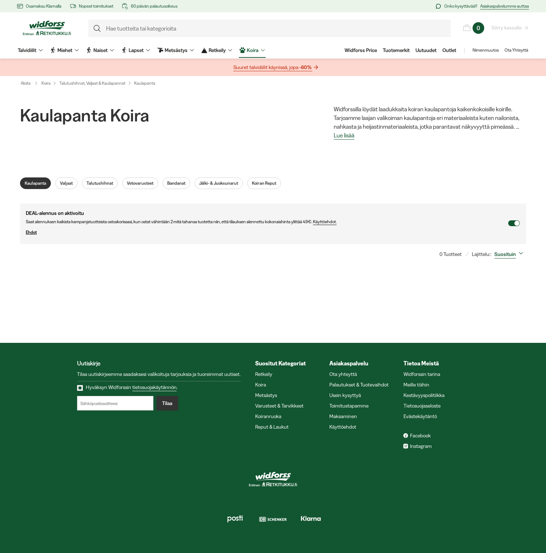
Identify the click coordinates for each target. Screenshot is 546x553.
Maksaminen (343, 416)
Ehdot (267, 232)
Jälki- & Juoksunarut (218, 183)
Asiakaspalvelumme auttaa (504, 6)
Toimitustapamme (349, 405)
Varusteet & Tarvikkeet (279, 405)
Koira (46, 83)
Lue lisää (344, 136)
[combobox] (510, 254)
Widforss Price (361, 50)
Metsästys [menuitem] (176, 50)
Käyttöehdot (342, 427)
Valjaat (66, 183)
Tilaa (167, 403)
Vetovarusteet (140, 183)
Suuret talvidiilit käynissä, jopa (272, 67)
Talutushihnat (99, 183)
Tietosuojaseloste (422, 405)
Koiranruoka (268, 416)
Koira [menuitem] (252, 50)
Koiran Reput (264, 183)
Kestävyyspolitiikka (424, 395)
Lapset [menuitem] (136, 50)
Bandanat (176, 183)
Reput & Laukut (272, 427)
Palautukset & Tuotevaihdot (359, 384)
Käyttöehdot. (325, 221)
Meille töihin (416, 384)
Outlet (449, 50)
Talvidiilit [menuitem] (30, 50)
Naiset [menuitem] (100, 50)
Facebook (420, 435)
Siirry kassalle (506, 27)
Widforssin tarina (422, 374)
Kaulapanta (144, 83)
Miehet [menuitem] (64, 50)
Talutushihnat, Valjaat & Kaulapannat (92, 83)
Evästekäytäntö (420, 416)
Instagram (421, 446)
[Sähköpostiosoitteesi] (115, 403)
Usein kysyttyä (345, 395)
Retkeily (263, 374)
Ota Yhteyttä (516, 50)
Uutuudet (426, 50)
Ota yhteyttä (343, 374)
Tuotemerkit (396, 50)
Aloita (31, 83)
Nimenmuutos (485, 50)
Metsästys (266, 395)
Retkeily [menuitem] (217, 50)
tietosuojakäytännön (154, 387)
